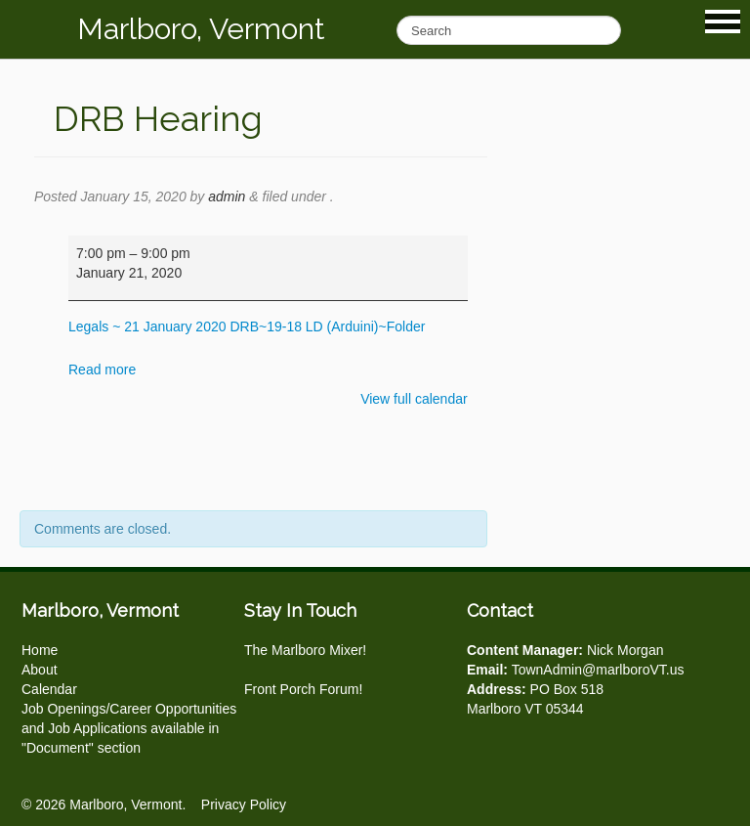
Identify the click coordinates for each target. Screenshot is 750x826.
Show (722, 21)
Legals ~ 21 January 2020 (147, 326)
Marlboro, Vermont (201, 29)
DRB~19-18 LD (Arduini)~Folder (327, 326)
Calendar (49, 689)
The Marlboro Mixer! (305, 650)
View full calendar (413, 399)
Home (39, 650)
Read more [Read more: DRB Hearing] (102, 369)
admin (226, 196)
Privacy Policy (243, 804)
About (39, 669)
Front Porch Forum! (303, 689)
